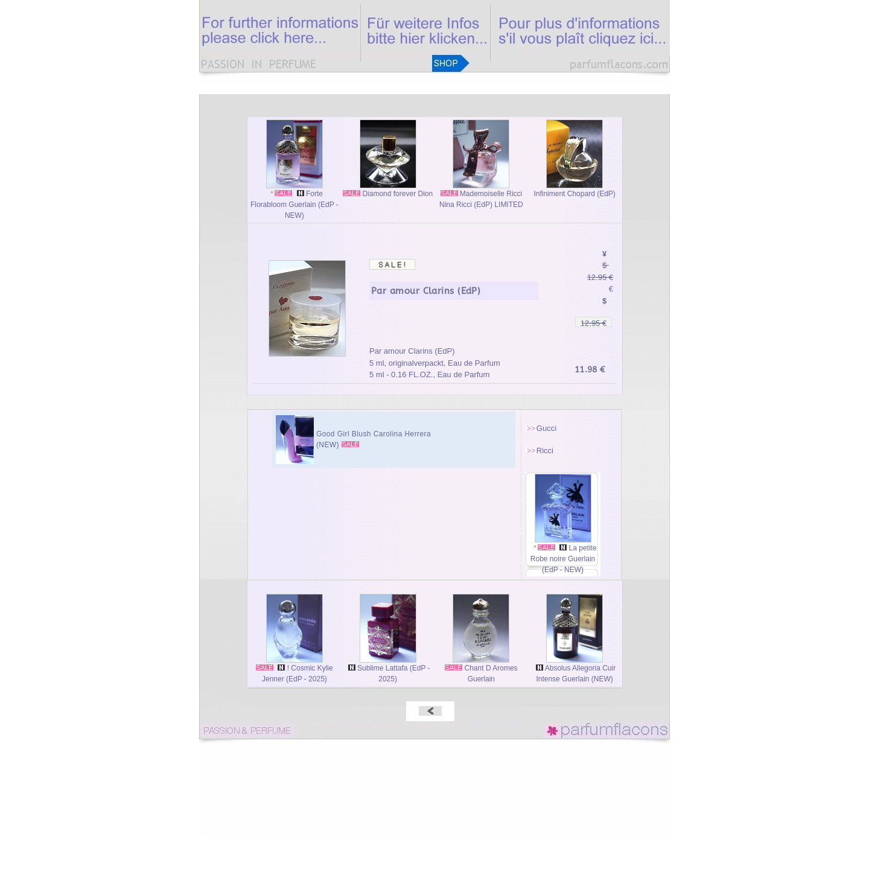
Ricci (544, 450)
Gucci (546, 428)
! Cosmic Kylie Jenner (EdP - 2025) (294, 669)
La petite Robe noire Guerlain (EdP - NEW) (563, 555)
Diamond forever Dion (388, 190)
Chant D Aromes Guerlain (481, 669)
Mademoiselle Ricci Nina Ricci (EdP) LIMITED (481, 195)
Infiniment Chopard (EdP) (574, 190)
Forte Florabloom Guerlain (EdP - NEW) (294, 201)
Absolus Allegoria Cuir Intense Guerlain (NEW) (574, 669)
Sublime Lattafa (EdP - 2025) (388, 669)
